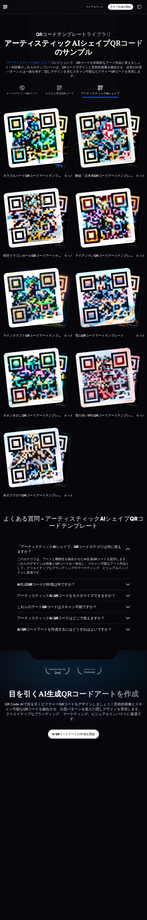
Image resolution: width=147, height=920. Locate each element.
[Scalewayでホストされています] (89, 671)
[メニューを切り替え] (139, 7)
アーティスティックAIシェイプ (29, 63)
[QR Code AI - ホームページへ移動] (5, 7)
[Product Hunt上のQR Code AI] (57, 671)
